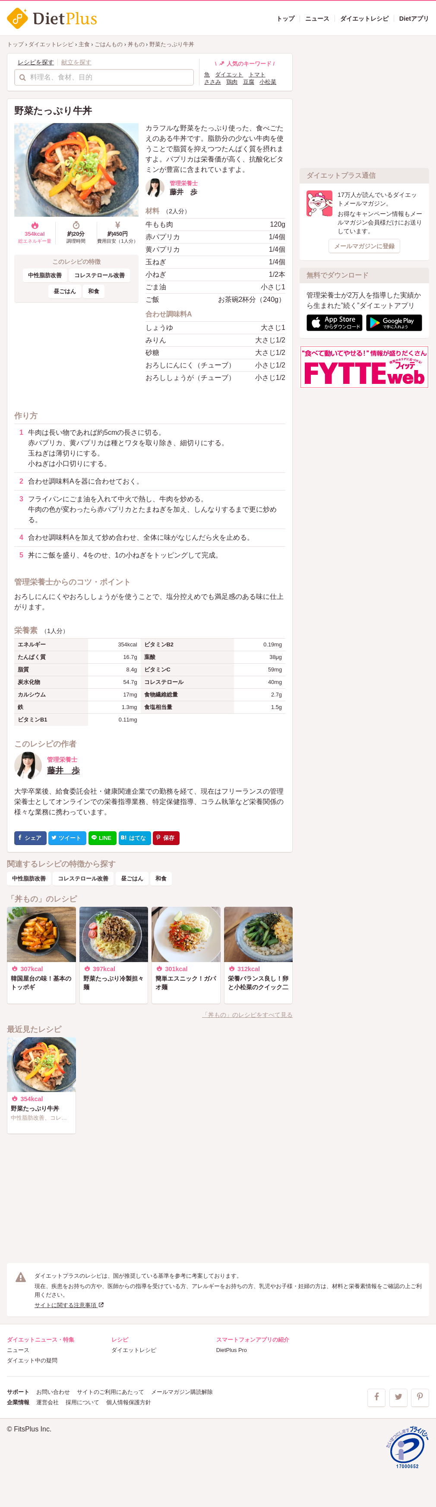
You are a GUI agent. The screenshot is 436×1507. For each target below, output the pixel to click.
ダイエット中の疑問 (32, 1360)
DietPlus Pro (231, 1350)
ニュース (18, 1350)
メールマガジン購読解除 (182, 1392)
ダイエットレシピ (133, 1350)
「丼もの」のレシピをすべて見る (247, 1014)
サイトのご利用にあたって (110, 1392)
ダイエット (229, 74)
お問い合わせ (53, 1392)
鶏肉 (231, 82)
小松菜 (267, 82)
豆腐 (248, 82)
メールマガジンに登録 (364, 246)
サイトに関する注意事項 (70, 1305)
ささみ (212, 82)
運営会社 (47, 1402)
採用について (82, 1402)
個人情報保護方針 (128, 1402)
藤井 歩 (63, 770)
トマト (257, 74)
